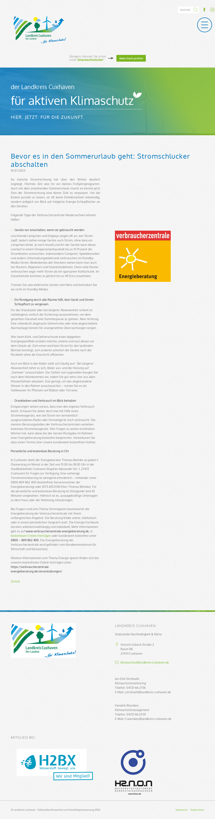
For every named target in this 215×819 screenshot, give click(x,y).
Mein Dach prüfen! (131, 58)
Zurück (15, 581)
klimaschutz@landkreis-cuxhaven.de (145, 662)
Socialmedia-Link (208, 9)
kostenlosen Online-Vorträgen (31, 536)
